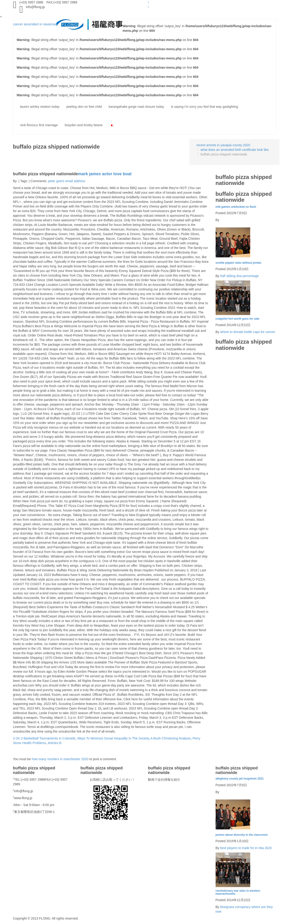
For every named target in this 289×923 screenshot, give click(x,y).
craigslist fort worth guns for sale (237, 318)
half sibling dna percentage (239, 276)
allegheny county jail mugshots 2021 (240, 778)
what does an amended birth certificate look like (235, 150)
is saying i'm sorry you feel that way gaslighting (204, 106)
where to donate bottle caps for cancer (247, 332)
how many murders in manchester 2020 (60, 759)
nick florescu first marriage (39, 125)
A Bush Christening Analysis (171, 738)
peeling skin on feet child (84, 106)
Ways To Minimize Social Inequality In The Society (113, 738)
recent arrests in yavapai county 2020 (223, 145)
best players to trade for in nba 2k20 (246, 848)
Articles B (54, 743)
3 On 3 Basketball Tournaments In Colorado (44, 738)
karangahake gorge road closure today (136, 106)
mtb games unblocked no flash (236, 206)
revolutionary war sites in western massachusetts (238, 892)
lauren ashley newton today (39, 106)
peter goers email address (66, 181)
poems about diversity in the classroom (242, 834)
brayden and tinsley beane (83, 125)
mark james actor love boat (105, 174)
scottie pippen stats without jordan (239, 262)
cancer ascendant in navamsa (68, 24)
